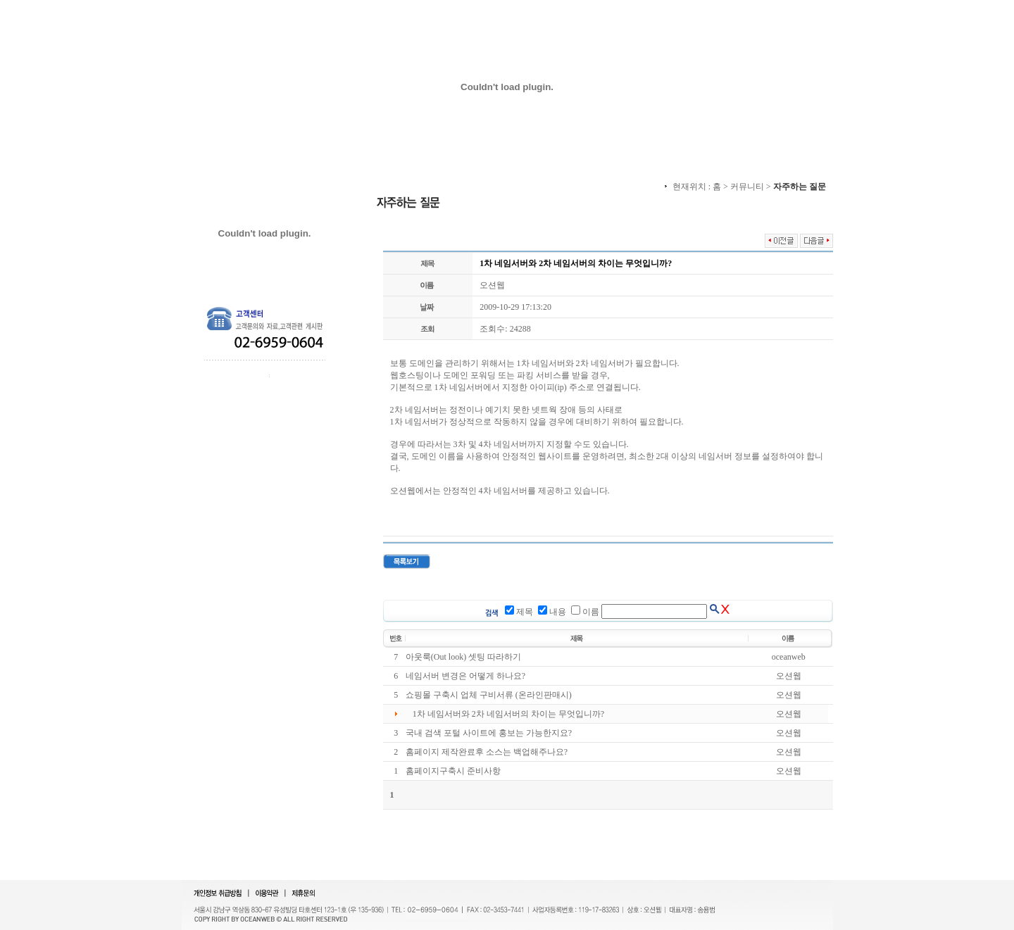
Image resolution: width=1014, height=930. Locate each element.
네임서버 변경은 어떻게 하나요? (465, 676)
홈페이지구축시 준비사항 (453, 771)
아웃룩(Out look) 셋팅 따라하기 (463, 657)
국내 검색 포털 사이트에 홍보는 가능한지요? (489, 733)
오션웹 (492, 285)
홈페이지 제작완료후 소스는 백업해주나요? (487, 752)
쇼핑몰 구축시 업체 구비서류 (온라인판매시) (489, 695)
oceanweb (789, 657)
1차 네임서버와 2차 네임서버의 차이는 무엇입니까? (508, 714)
